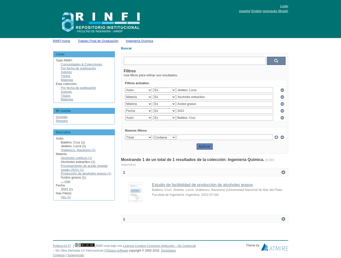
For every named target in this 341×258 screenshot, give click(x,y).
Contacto (59, 255)
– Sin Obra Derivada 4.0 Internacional (78, 250)
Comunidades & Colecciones (81, 64)
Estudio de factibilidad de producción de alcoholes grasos (202, 185)
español (244, 11)
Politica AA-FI (62, 246)
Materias (67, 80)
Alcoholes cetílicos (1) (76, 158)
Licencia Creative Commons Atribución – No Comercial (159, 246)
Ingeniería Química (139, 41)
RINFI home (61, 41)
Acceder (62, 117)
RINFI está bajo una (109, 246)
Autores (66, 72)
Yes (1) (66, 197)
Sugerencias (75, 255)
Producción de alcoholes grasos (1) (86, 173)
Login (284, 6)
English (256, 11)
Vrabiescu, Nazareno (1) (78, 150)
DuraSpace (168, 250)
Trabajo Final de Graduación (98, 41)
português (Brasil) (275, 11)
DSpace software (116, 250)
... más (66, 181)
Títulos (66, 76)
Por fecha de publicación (78, 68)
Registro (62, 121)
